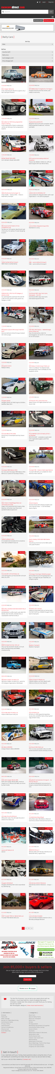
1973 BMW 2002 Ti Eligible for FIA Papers (40, 89)
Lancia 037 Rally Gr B (7, 850)
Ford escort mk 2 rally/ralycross (38, 400)
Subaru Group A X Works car (37, 679)
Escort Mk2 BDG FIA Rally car (9, 712)
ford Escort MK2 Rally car (36, 747)
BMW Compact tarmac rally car (10, 645)
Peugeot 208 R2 (5, 401)
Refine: (3, 49)
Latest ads (38, 20)
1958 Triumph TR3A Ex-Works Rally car (12, 916)
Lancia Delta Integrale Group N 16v (39, 226)
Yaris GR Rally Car (34, 712)
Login (44, 2)
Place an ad (49, 20)
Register (51, 2)
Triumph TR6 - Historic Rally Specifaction (41, 470)
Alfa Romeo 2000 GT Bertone (37, 883)
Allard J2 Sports (33, 503)
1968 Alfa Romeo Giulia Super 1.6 (10, 193)
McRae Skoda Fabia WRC (8, 158)
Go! (51, 12)
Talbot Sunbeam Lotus (7, 539)
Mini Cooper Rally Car (7, 89)
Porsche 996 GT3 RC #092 (8, 433)
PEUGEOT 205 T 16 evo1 (35, 608)
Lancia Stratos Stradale (35, 916)
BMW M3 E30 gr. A (34, 850)
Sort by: (27, 41)
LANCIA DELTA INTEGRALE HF (37, 193)
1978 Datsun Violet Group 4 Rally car (39, 366)
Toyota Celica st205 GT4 (35, 122)
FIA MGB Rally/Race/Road (36, 817)
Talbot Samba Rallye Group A (9, 262)
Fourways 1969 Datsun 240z (9, 470)
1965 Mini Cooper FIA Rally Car (10, 680)
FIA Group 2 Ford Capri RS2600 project (40, 574)
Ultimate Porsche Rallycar (9, 816)
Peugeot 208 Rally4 (7, 883)
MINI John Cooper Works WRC (9, 780)
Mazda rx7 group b (34, 645)
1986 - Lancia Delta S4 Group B (37, 262)
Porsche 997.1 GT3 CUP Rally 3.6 (10, 574)
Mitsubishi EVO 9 (6, 366)
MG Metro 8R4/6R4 (6, 747)
